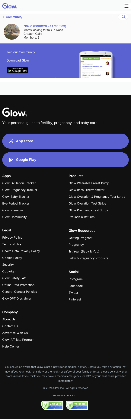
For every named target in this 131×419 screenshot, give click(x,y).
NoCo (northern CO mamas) (45, 26)
